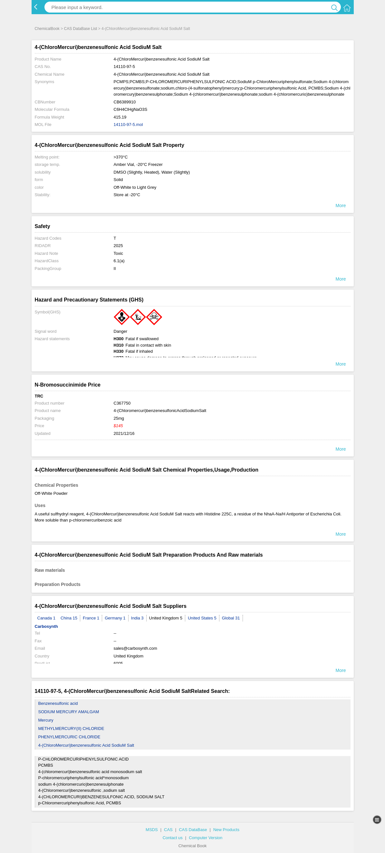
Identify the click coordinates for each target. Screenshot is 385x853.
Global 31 (231, 618)
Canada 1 (46, 618)
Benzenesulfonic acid (58, 703)
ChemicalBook (47, 28)
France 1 (91, 618)
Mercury (45, 720)
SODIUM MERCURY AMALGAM (68, 711)
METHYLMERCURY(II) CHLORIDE (71, 728)
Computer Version (205, 837)
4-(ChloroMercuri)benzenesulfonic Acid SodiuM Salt (86, 745)
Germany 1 (115, 618)
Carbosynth (46, 626)
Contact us (173, 837)
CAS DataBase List (80, 28)
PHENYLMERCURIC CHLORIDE (69, 736)
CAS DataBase (193, 829)
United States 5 (202, 618)
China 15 (69, 618)
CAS (168, 829)
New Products (226, 829)
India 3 (137, 618)
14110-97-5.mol (128, 124)
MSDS (152, 829)
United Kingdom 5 (165, 618)
